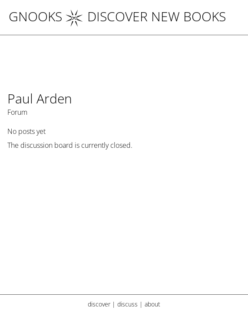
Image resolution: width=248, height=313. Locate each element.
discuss (127, 304)
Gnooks (35, 16)
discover (99, 304)
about (152, 304)
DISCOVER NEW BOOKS (146, 16)
